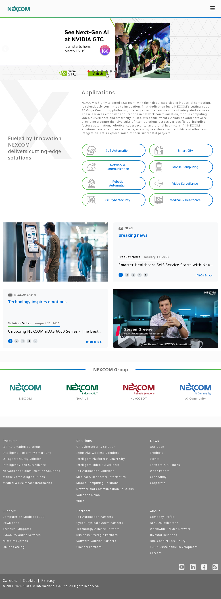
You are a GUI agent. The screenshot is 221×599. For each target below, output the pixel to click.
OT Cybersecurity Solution (22, 459)
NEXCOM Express (15, 541)
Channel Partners (89, 547)
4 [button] (139, 275)
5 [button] (146, 275)
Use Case (157, 447)
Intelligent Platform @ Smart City (27, 453)
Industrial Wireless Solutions (98, 453)
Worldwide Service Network (170, 529)
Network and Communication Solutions (31, 471)
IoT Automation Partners (94, 517)
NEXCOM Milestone (164, 523)
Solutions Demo (88, 495)
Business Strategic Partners (97, 535)
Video (80, 501)
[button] (88, 71)
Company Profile (162, 517)
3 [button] (133, 275)
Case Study (158, 477)
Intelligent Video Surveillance (24, 465)
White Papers (160, 471)
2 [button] (127, 275)
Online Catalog (14, 547)
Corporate (157, 483)
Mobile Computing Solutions (24, 477)
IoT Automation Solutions (22, 447)
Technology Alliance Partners (98, 529)
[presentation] (5, 49)
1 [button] (121, 275)
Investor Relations (163, 535)
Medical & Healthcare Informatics (27, 483)
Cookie (29, 580)
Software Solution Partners (96, 541)
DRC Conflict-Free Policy (168, 541)
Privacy (48, 580)
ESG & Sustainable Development (174, 547)
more (204, 276)
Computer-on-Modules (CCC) (24, 517)
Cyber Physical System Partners (99, 523)
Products (156, 453)
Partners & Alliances (165, 465)
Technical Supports (17, 529)
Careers (156, 553)
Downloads (11, 523)
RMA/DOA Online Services (22, 535)
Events (155, 459)
